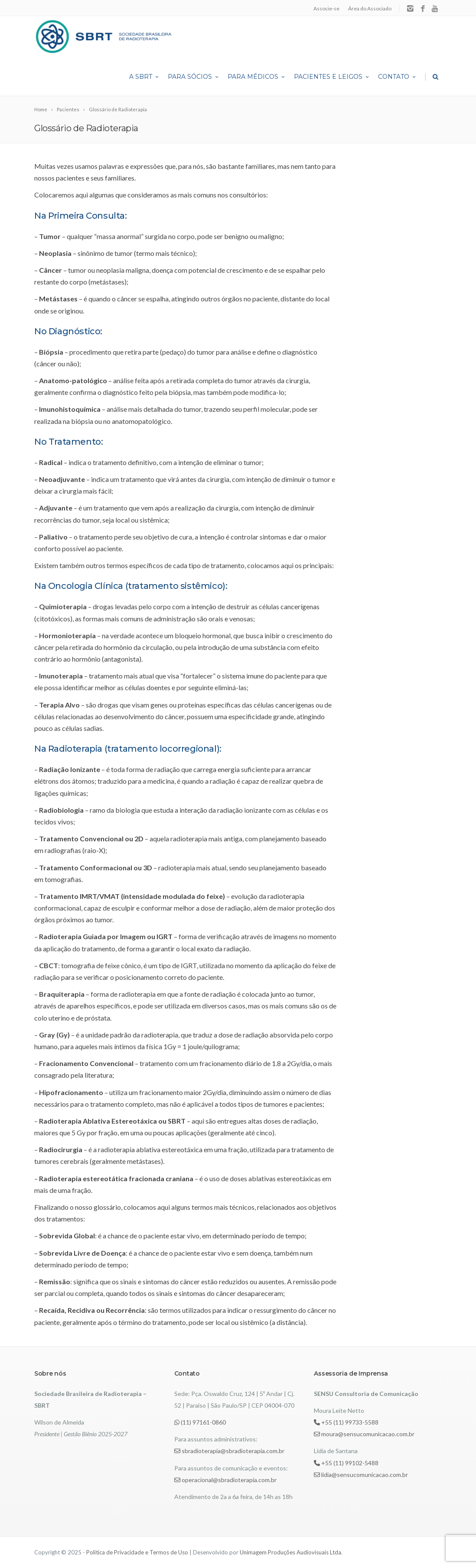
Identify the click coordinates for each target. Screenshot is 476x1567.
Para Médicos (257, 77)
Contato (397, 77)
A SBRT (144, 77)
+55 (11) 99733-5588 (346, 1422)
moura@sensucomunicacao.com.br (364, 1434)
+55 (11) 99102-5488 (346, 1463)
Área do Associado (369, 8)
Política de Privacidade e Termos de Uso (137, 1552)
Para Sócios (194, 77)
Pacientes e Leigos (332, 77)
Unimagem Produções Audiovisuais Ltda (290, 1552)
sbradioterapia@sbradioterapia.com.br (229, 1450)
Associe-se (326, 8)
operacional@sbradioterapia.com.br (225, 1479)
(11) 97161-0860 (200, 1422)
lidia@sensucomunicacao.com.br (361, 1474)
